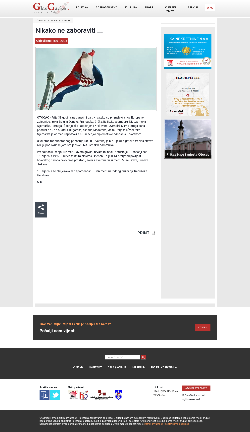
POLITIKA (82, 7)
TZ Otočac (159, 395)
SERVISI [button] (193, 7)
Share (41, 209)
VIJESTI (47, 20)
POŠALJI (202, 327)
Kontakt (95, 367)
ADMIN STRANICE (196, 388)
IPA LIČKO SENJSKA (165, 391)
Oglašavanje (116, 367)
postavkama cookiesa (177, 423)
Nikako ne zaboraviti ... (62, 20)
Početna (38, 20)
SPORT (149, 7)
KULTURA (131, 7)
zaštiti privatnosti (153, 423)
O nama (78, 367)
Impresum (139, 367)
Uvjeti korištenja (164, 367)
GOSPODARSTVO (106, 7)
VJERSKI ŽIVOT (170, 9)
